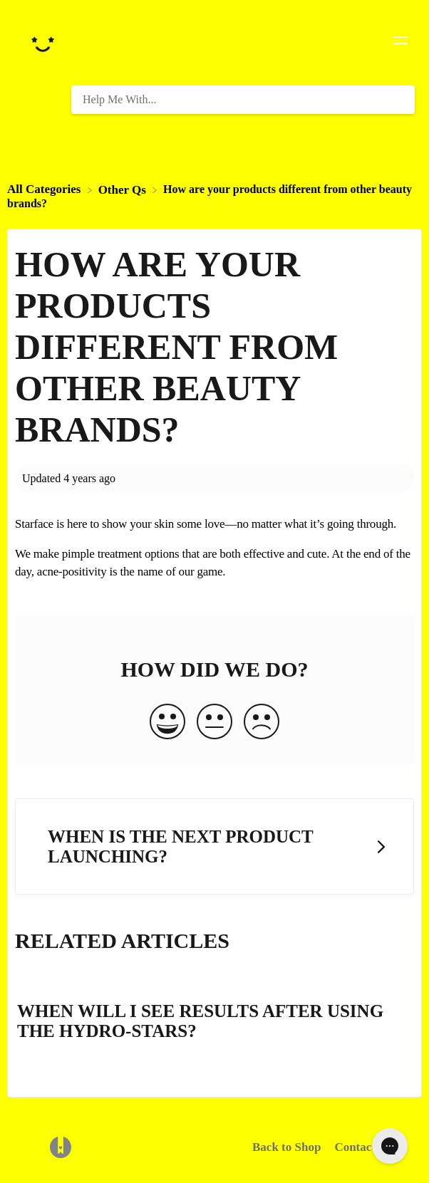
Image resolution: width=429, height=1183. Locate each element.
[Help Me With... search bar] (243, 99)
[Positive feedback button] (167, 723)
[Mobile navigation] (400, 43)
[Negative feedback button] (261, 723)
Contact (355, 1147)
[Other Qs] (123, 189)
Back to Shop (286, 1147)
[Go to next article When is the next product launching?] (214, 846)
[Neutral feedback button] (214, 723)
